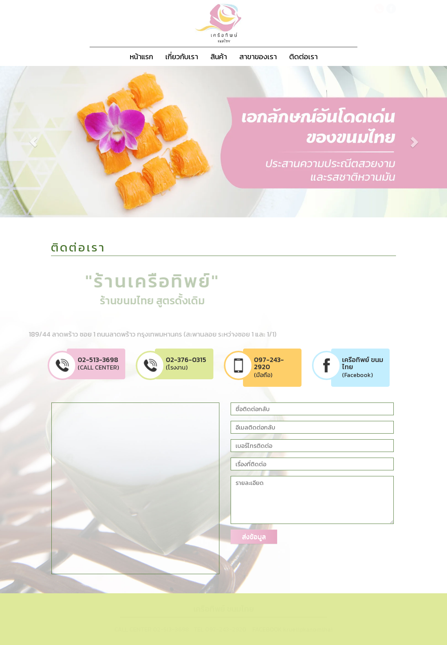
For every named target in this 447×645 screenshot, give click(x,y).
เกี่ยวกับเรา (181, 56)
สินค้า (218, 56)
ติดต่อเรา (303, 56)
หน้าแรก (141, 56)
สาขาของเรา (258, 56)
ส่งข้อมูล (254, 536)
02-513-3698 (171, 629)
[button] (309, 142)
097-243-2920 (225, 629)
